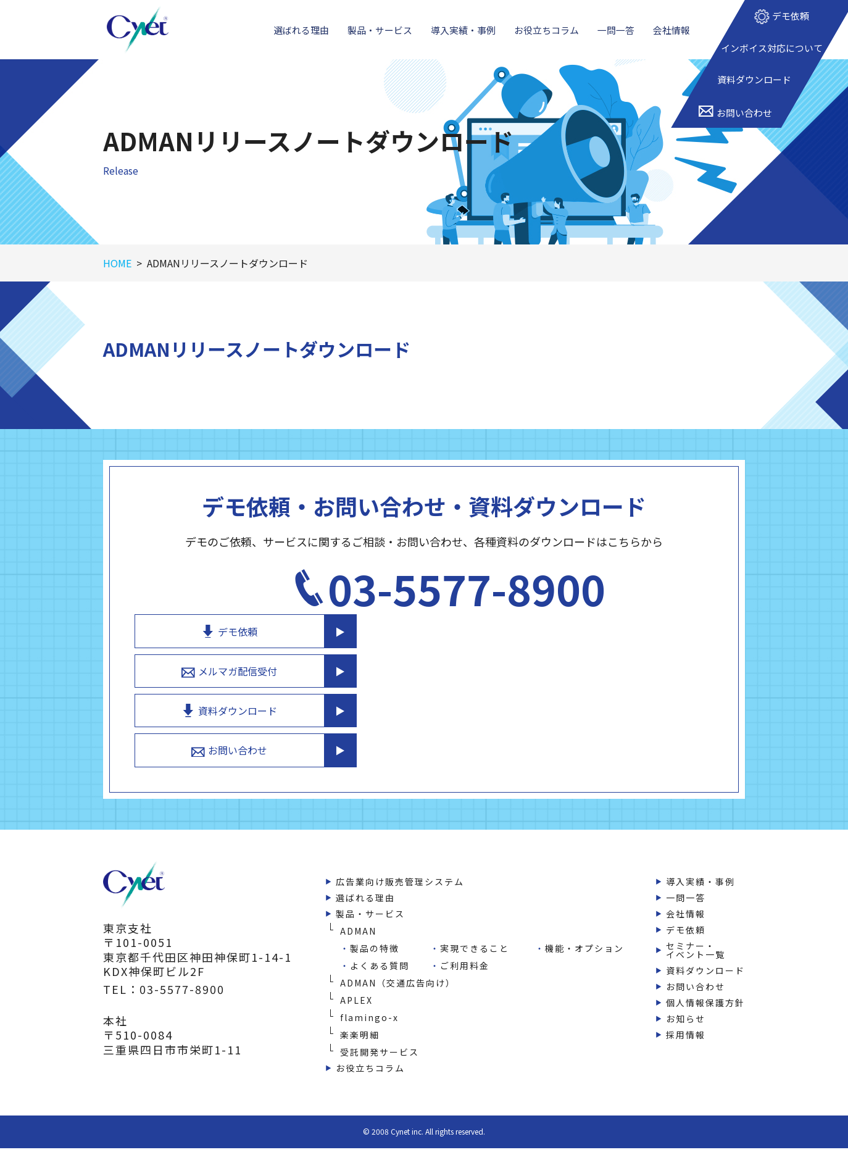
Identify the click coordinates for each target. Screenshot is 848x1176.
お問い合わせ (584, 729)
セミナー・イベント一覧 (695, 931)
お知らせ (685, 999)
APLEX (356, 981)
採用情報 (685, 1015)
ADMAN (358, 912)
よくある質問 (379, 946)
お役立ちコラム (548, 36)
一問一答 (619, 36)
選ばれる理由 (299, 36)
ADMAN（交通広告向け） (397, 963)
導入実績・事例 (464, 36)
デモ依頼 (584, 600)
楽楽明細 (360, 1015)
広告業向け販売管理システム (400, 862)
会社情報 (674, 36)
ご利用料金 (464, 946)
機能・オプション (584, 929)
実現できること (474, 929)
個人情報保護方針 (705, 983)
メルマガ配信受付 (584, 643)
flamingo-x (369, 998)
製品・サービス (379, 36)
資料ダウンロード (584, 686)
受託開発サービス (379, 1033)
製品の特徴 (374, 929)
